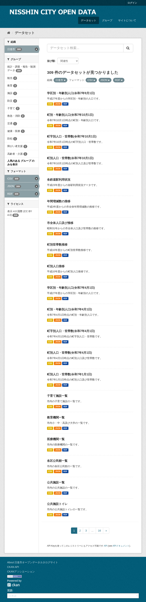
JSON (57, 104)
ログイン (132, 2)
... (92, 530)
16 (99, 530)
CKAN (13, 585)
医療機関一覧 (56, 439)
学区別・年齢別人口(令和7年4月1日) (71, 287)
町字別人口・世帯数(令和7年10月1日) (71, 136)
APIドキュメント (121, 546)
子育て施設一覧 (57, 395)
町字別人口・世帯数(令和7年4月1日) (71, 331)
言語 (9, 590)
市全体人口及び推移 (60, 222)
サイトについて (127, 20)
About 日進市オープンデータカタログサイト (32, 562)
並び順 (51, 60)
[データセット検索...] (85, 48)
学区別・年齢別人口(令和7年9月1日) (71, 93)
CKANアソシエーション (21, 571)
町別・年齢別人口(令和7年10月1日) (70, 114)
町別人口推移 (56, 266)
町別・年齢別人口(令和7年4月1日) (69, 309)
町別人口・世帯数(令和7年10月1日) (70, 158)
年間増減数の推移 (58, 201)
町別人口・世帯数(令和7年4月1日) (69, 352)
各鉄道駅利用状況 (58, 179)
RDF (65, 104)
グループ (107, 20)
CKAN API (13, 566)
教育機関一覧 (56, 417)
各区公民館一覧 (57, 460)
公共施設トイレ (57, 503)
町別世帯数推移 (57, 244)
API (105, 546)
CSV (50, 104)
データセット (88, 20)
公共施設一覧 (56, 482)
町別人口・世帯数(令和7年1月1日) (69, 374)
